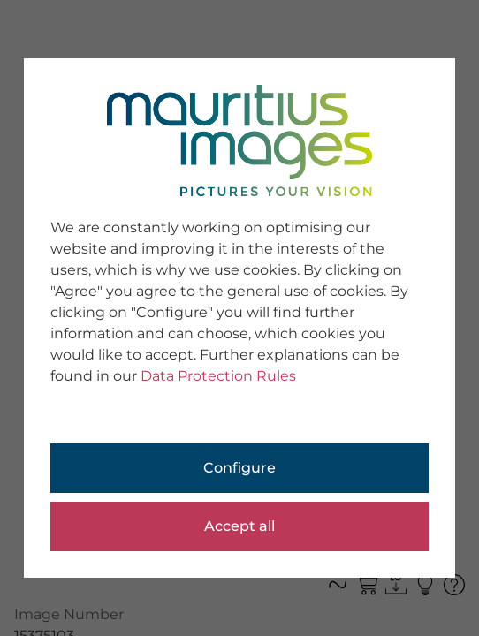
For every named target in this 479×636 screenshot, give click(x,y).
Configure (239, 467)
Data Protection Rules (218, 375)
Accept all (239, 526)
